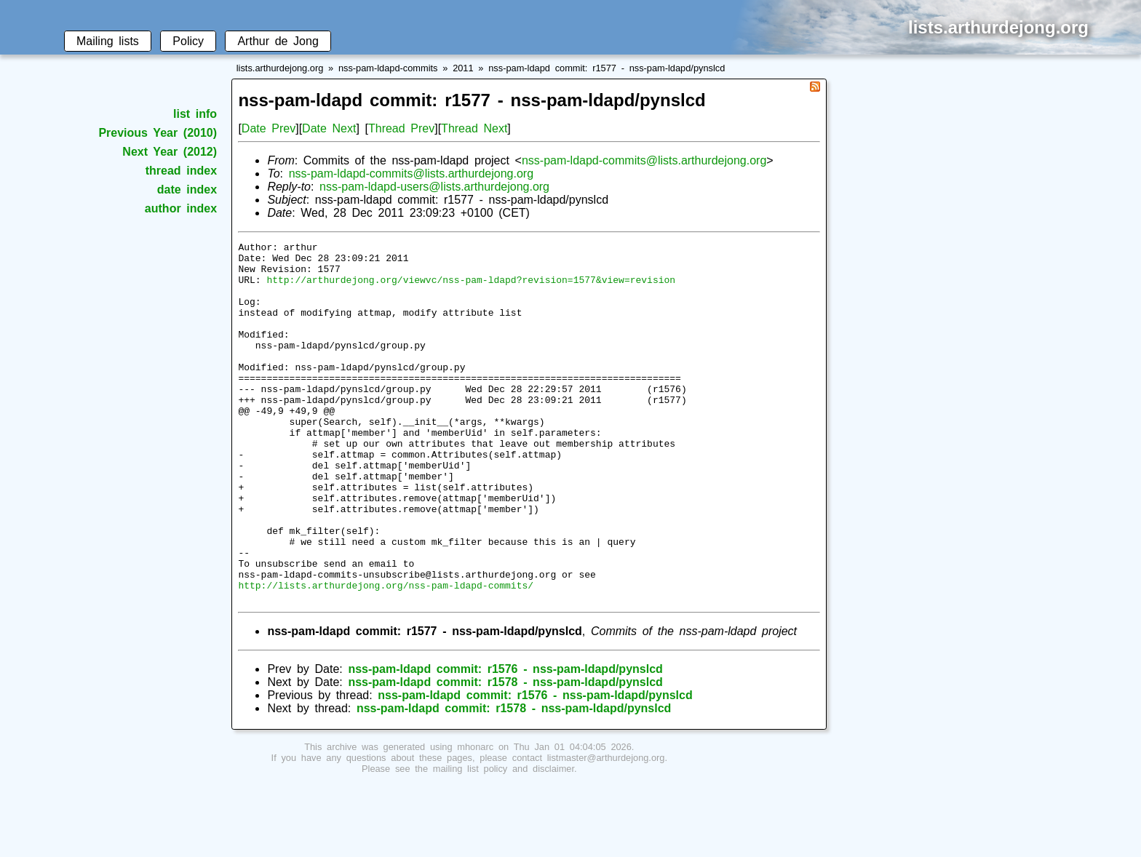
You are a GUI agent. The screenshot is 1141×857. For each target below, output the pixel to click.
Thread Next (474, 128)
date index (187, 189)
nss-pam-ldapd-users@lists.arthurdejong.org (434, 186)
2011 (463, 68)
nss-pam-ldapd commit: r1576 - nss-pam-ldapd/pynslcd (505, 741)
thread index (181, 170)
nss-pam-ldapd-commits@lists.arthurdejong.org (644, 160)
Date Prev (268, 128)
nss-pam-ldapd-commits (388, 68)
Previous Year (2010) (157, 133)
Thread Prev (401, 128)
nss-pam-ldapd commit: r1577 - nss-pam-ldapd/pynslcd (606, 68)
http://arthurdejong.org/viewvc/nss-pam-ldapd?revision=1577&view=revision (470, 288)
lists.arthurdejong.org (280, 68)
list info (195, 114)
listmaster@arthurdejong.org (606, 829)
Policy (188, 41)
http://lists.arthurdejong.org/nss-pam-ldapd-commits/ (385, 654)
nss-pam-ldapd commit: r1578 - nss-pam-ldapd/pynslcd (505, 754)
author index (181, 208)
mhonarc (475, 818)
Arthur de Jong (277, 41)
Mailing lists (107, 41)
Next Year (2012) (169, 152)
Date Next (329, 128)
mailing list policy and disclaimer (503, 840)
